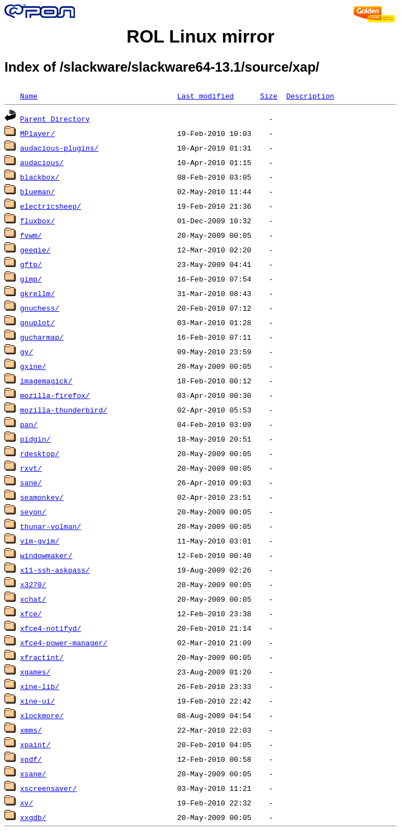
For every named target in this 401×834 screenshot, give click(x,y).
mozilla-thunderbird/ (63, 410)
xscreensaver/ (48, 788)
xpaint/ (35, 744)
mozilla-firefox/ (55, 395)
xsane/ (33, 774)
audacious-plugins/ (59, 148)
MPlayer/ (37, 133)
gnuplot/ (37, 322)
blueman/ (37, 191)
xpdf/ (31, 759)
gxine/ (33, 366)
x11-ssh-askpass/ (55, 570)
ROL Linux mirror (200, 36)
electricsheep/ (50, 206)
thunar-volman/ (50, 526)
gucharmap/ (42, 337)
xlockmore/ (42, 715)
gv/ (26, 351)
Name (28, 96)
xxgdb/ (33, 817)
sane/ (31, 482)
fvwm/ (31, 235)
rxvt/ (31, 468)
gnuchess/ (39, 308)
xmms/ (31, 730)
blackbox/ (39, 177)
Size (268, 96)
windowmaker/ (46, 555)
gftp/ (31, 264)
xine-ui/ (37, 701)
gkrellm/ (37, 293)
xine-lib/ (39, 686)
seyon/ (33, 512)
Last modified (205, 96)
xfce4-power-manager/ (63, 643)
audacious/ (42, 162)
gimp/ (31, 279)
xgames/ (35, 672)
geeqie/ (35, 250)
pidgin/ (35, 439)
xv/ (26, 803)
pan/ (28, 424)
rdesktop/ (39, 453)
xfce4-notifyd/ (50, 628)
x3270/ (33, 584)
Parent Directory (55, 119)
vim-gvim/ (39, 541)
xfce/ (31, 613)
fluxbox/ (37, 220)
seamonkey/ (42, 497)
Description (310, 96)
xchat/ (33, 599)
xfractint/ (42, 657)
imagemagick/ (46, 381)
